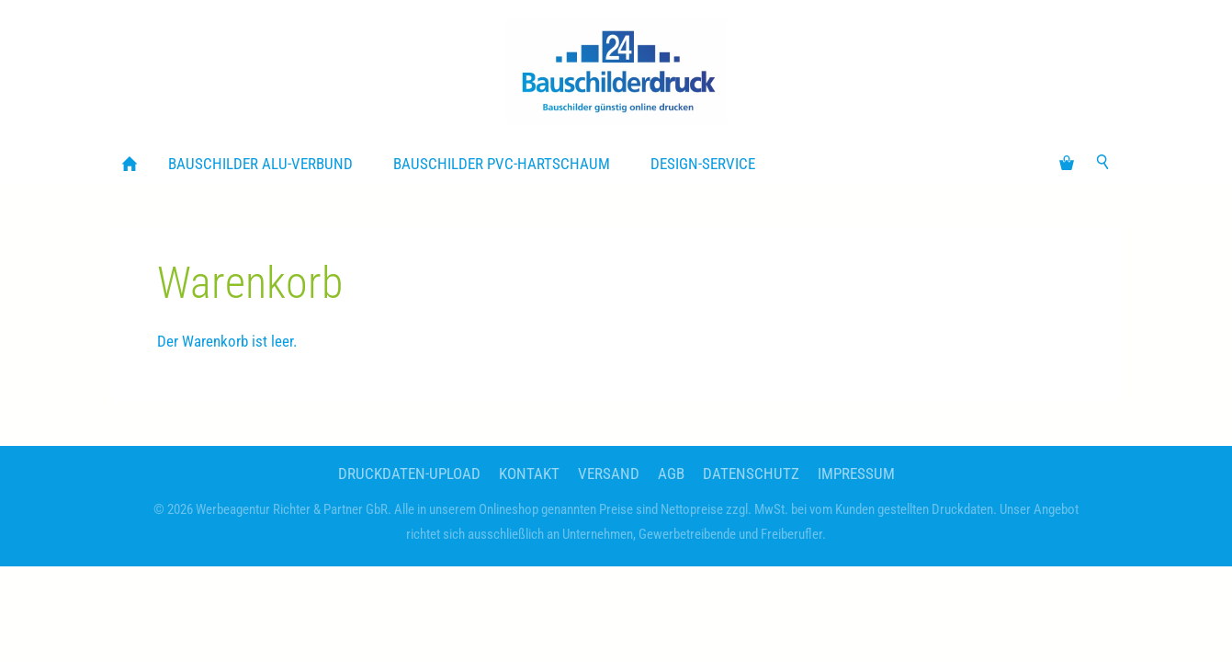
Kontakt (529, 473)
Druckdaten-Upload (409, 473)
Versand (608, 473)
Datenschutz (751, 473)
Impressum (856, 473)
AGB (671, 473)
